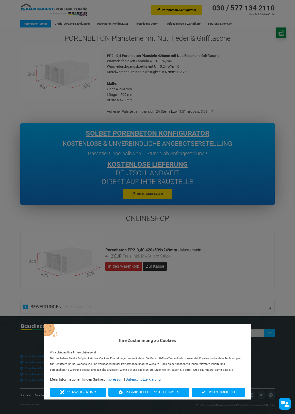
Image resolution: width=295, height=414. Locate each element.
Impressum (114, 379)
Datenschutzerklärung (143, 379)
